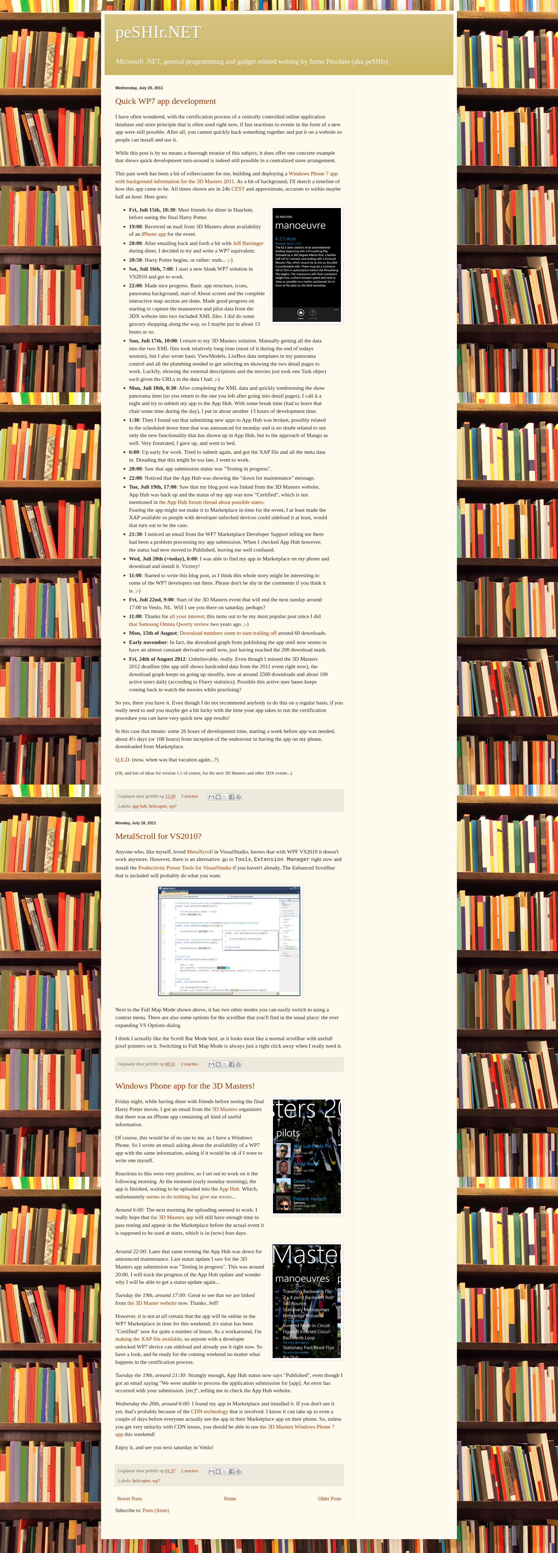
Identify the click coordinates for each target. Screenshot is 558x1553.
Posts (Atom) (156, 1509)
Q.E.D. (123, 759)
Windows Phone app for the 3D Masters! (185, 1085)
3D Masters (224, 1108)
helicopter (158, 806)
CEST (237, 189)
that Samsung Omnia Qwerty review (169, 624)
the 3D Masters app (172, 1216)
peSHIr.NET (158, 31)
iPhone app (154, 234)
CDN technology (209, 1411)
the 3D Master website (152, 1302)
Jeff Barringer (248, 243)
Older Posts (329, 1498)
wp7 (173, 806)
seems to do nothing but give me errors (189, 1196)
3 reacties (189, 796)
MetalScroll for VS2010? (158, 836)
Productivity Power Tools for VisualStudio (184, 867)
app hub (139, 806)
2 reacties (189, 1063)
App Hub (229, 1188)
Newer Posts (129, 1498)
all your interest (186, 616)
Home (230, 1498)
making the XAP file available (148, 1338)
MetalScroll (200, 852)
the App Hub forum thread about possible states (211, 502)
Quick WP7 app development (165, 101)
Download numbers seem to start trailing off (228, 633)
